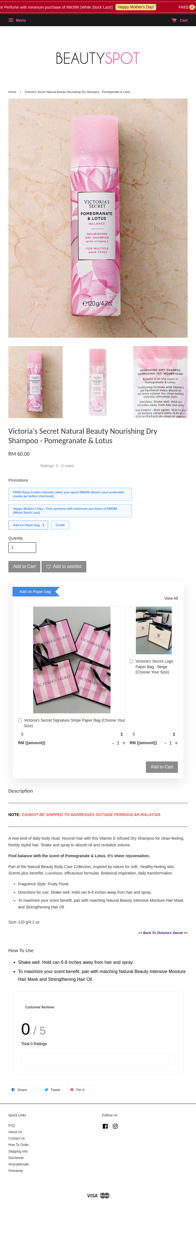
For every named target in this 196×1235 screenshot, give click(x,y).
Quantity (15, 538)
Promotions (18, 480)
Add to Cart (162, 766)
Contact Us (16, 1138)
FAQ (11, 1126)
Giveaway (15, 1171)
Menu (17, 20)
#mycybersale (18, 1164)
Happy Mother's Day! (143, 7)
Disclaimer (16, 1158)
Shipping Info (18, 1151)
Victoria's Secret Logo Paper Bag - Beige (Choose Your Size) (151, 666)
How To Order (18, 1145)
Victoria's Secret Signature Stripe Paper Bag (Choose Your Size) (71, 723)
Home (12, 92)
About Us (15, 1132)
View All (171, 598)
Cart (179, 20)
